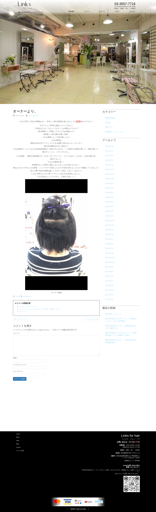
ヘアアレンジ (20, 319)
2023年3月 (109, 156)
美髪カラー (109, 127)
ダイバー (22, 311)
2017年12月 (109, 253)
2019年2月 (109, 230)
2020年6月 (109, 193)
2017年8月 (109, 272)
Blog (17, 444)
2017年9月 (109, 267)
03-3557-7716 (134, 442)
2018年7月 (109, 234)
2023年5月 (109, 151)
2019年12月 (109, 221)
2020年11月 (109, 174)
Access (18, 447)
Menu (18, 437)
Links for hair (33, 115)
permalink (26, 296)
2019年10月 (109, 225)
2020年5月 (109, 197)
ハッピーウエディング (28, 307)
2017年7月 (109, 276)
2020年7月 (109, 188)
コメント (16, 333)
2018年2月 (109, 244)
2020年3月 (109, 207)
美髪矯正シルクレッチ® (114, 132)
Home (18, 434)
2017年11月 (109, 258)
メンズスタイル (91, 319)
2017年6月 (109, 281)
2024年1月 (109, 146)
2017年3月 (109, 295)
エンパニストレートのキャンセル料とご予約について (40, 309)
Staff (17, 440)
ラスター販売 (20, 451)
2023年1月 (109, 165)
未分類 (18, 296)
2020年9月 (109, 183)
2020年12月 (109, 169)
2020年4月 (109, 202)
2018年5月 (109, 239)
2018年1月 (109, 248)
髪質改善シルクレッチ (113, 314)
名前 (15, 358)
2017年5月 (109, 285)
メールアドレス (19, 365)
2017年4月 (109, 290)
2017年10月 (109, 262)
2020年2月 (109, 211)
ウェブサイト (18, 371)
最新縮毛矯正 (110, 118)
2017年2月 (109, 299)
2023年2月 (109, 160)
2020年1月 (109, 216)
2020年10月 (109, 179)
